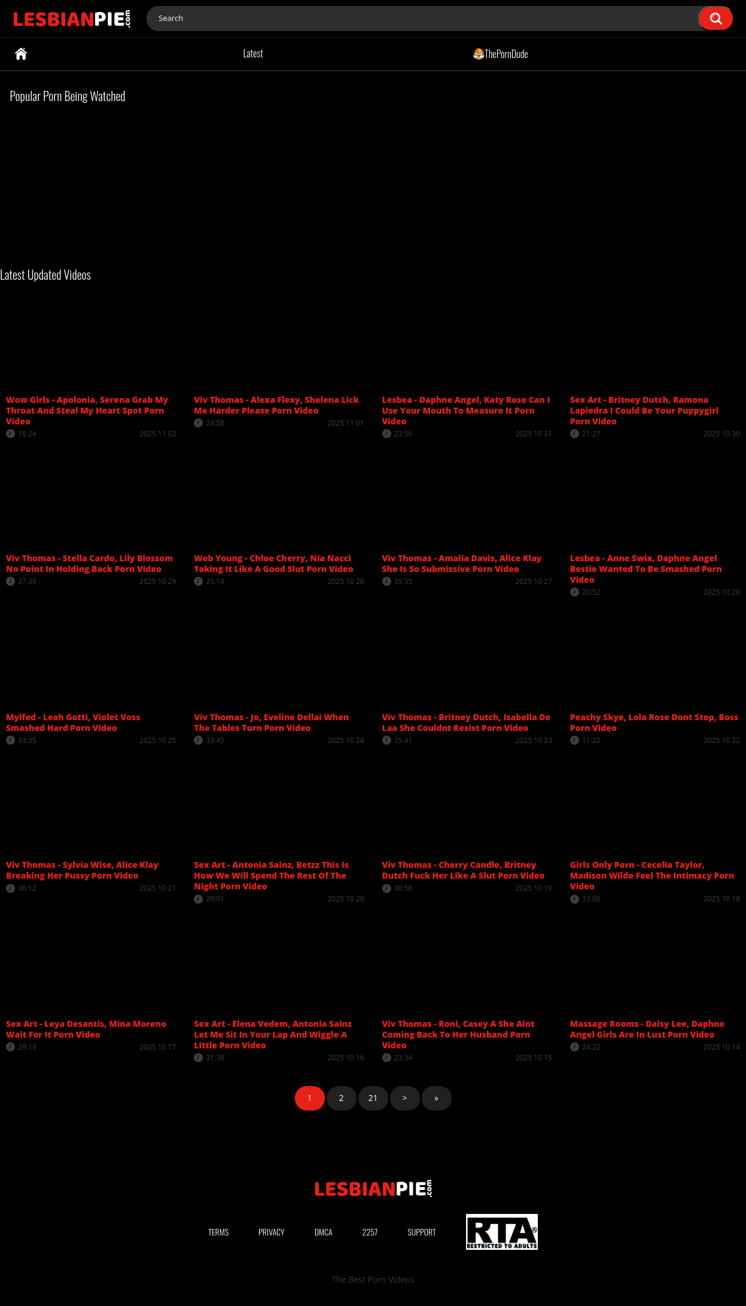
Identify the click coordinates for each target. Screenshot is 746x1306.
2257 (370, 1231)
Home (21, 54)
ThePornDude (500, 53)
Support (421, 1231)
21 (372, 1097)
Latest (253, 53)
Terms (218, 1231)
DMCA (324, 1231)
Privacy (271, 1231)
